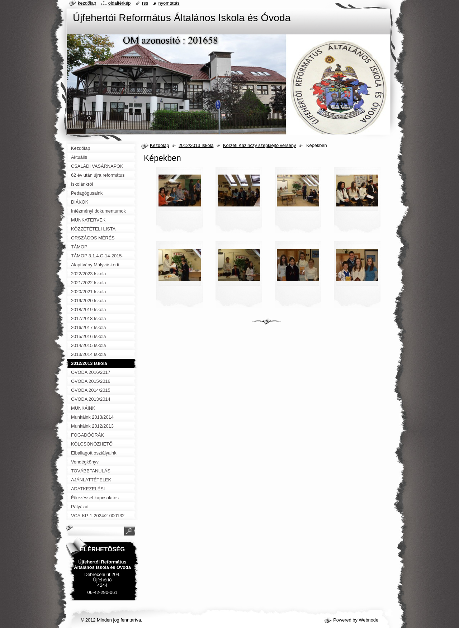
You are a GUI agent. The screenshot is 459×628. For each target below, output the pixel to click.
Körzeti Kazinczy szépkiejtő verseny (259, 145)
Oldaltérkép (119, 3)
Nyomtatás (169, 3)
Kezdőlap (159, 145)
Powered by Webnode (355, 620)
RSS (145, 3)
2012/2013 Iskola (196, 145)
